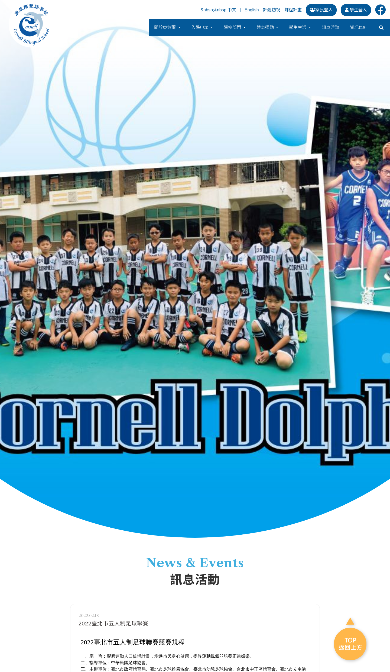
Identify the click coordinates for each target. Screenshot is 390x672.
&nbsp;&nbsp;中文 (218, 10)
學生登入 (356, 10)
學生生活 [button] (298, 28)
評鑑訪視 (271, 10)
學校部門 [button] (233, 28)
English (252, 10)
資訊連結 (358, 28)
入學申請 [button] (200, 28)
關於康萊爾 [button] (165, 28)
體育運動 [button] (265, 28)
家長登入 (321, 10)
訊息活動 (330, 28)
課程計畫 (293, 10)
